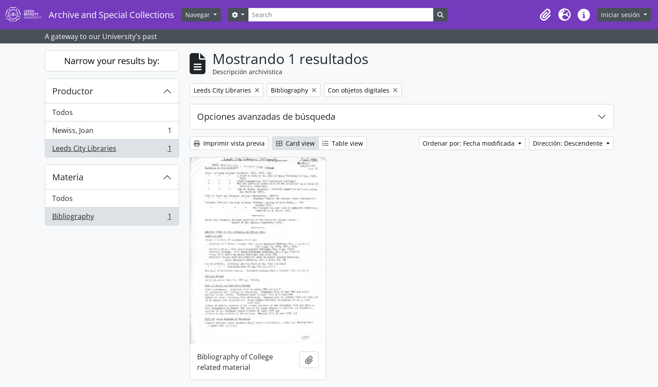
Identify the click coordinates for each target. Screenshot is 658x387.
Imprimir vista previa (229, 143)
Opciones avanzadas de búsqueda (266, 116)
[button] (545, 15)
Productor (72, 91)
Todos (62, 112)
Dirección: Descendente (568, 143)
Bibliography (112, 218)
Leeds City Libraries (112, 150)
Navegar (198, 15)
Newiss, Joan (112, 132)
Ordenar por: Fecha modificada (469, 143)
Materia (67, 177)
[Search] (340, 15)
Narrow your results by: (111, 61)
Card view (295, 143)
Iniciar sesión (621, 15)
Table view (342, 143)
